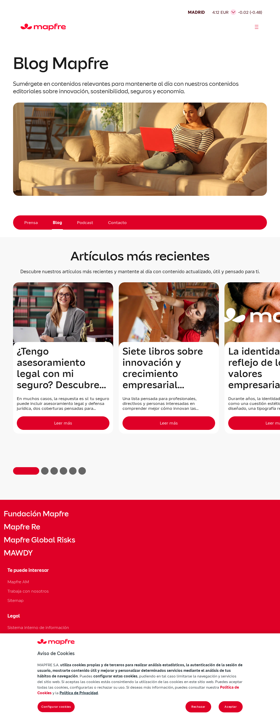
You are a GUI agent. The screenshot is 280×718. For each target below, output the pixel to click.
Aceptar (230, 707)
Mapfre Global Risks (39, 540)
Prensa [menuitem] (31, 222)
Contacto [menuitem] (117, 222)
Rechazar (198, 707)
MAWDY (18, 553)
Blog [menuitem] (57, 222)
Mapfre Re (22, 527)
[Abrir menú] (256, 27)
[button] (26, 471)
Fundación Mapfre (36, 513)
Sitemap (15, 600)
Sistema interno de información (38, 627)
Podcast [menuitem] (85, 222)
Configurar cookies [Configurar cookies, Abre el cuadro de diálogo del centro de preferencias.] (56, 707)
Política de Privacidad (79, 692)
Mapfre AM (18, 581)
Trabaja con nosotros (28, 591)
